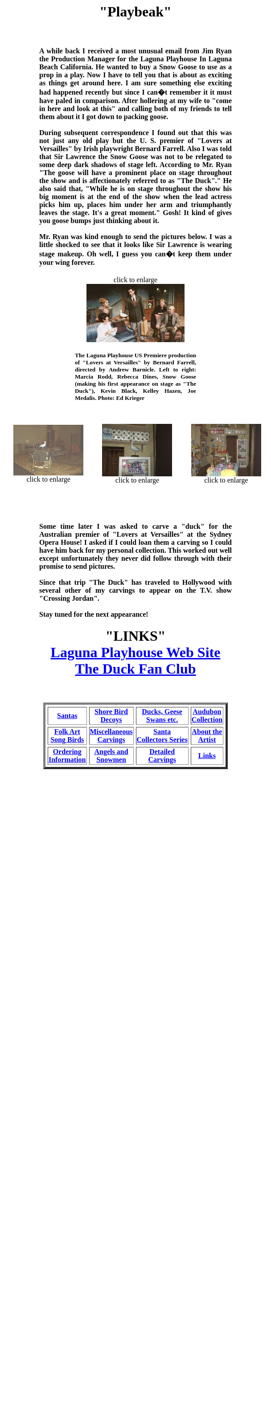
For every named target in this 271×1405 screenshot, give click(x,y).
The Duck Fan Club (135, 669)
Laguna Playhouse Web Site (136, 652)
